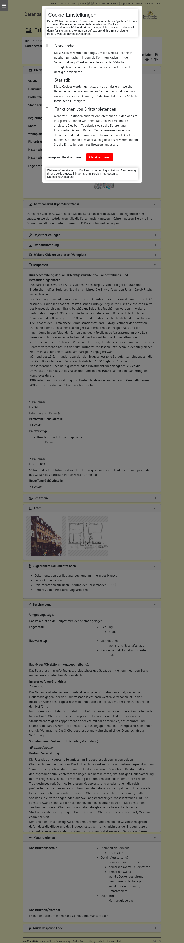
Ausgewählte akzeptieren (65, 157)
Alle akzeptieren (100, 157)
